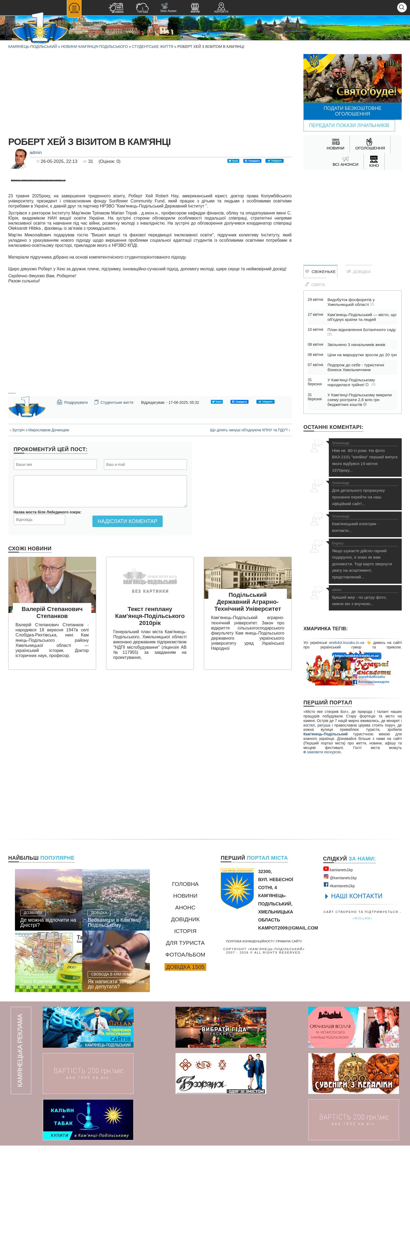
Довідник (185, 1026)
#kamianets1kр (339, 991)
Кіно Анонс (169, 7)
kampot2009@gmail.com (288, 1034)
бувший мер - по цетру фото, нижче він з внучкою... (365, 597)
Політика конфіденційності (250, 1047)
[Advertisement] (150, 91)
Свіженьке (320, 271)
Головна (185, 990)
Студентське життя (152, 46)
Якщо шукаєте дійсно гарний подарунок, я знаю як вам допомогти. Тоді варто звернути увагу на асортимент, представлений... (365, 560)
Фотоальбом (185, 1061)
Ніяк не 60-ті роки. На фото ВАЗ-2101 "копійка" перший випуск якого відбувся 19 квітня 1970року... (365, 457)
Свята (315, 284)
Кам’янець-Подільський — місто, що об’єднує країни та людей (361, 317)
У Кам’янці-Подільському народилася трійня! (351, 382)
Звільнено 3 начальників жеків (356, 344)
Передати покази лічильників (349, 125)
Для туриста (185, 1049)
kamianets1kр (338, 975)
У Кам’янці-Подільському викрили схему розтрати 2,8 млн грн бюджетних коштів (359, 400)
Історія (185, 1037)
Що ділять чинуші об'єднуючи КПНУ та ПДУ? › (250, 621)
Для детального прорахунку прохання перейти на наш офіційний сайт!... (365, 493)
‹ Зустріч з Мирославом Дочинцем (39, 621)
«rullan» (362, 1024)
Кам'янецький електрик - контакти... (365, 524)
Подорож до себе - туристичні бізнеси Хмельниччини (355, 367)
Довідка (358, 271)
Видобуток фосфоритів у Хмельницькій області (351, 302)
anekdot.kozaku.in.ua (346, 642)
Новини (185, 1002)
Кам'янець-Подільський (325, 734)
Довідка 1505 (185, 1073)
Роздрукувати (72, 593)
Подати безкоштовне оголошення (353, 111)
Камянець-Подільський (32, 46)
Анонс (185, 1014)
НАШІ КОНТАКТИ (357, 1002)
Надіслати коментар (127, 712)
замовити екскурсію (322, 752)
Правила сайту (289, 1047)
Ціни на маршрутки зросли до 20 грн (362, 354)
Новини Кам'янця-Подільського (94, 46)
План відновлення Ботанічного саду (361, 331)
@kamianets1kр (340, 983)
